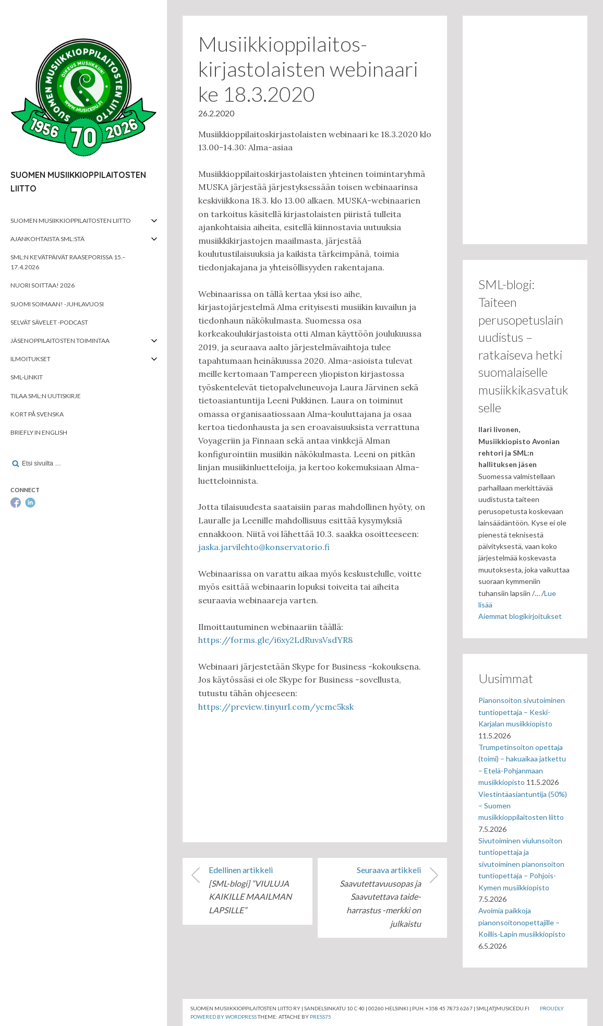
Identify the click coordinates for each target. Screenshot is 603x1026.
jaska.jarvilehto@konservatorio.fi (264, 547)
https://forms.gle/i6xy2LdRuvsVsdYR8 (275, 640)
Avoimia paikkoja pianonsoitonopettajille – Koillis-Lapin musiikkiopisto (521, 922)
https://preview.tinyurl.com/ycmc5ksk (276, 706)
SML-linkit (26, 377)
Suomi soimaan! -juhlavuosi (57, 304)
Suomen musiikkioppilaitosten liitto (70, 220)
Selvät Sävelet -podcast (49, 322)
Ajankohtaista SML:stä (47, 239)
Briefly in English (38, 432)
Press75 (320, 1016)
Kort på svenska (37, 414)
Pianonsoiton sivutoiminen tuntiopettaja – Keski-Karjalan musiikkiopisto (521, 712)
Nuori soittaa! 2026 (42, 285)
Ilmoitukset (30, 359)
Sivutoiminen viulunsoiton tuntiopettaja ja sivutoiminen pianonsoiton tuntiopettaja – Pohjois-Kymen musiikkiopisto (521, 864)
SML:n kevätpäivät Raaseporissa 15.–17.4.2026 (68, 262)
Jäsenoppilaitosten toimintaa (60, 340)
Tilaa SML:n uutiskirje (45, 396)
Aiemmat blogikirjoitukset (520, 616)
